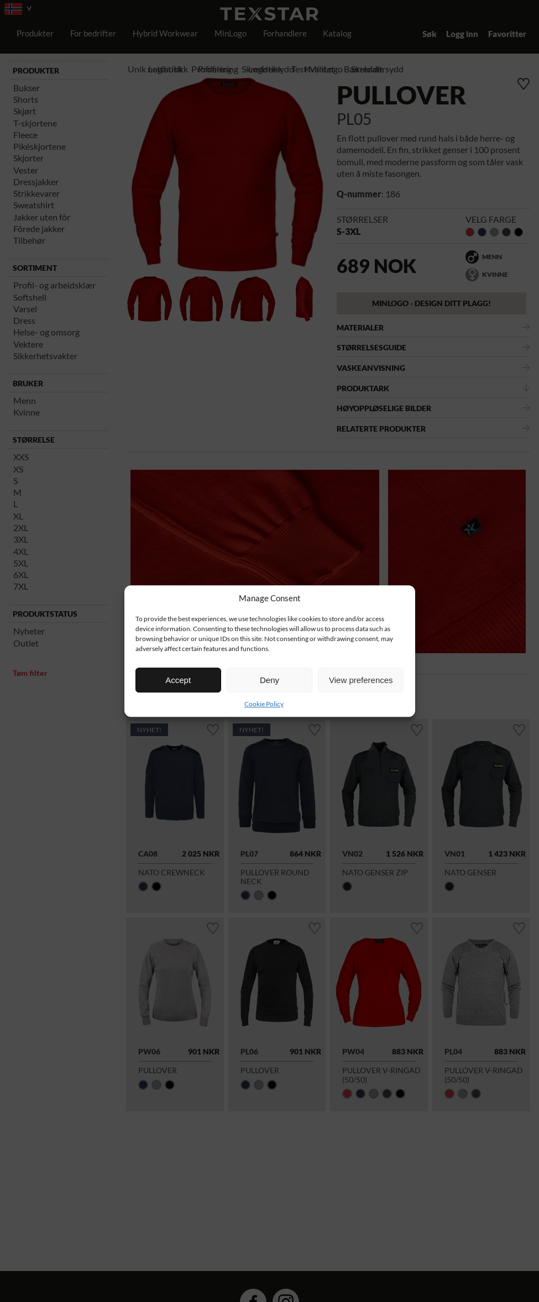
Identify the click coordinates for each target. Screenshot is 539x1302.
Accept (178, 680)
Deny (269, 680)
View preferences (361, 680)
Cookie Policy (264, 704)
